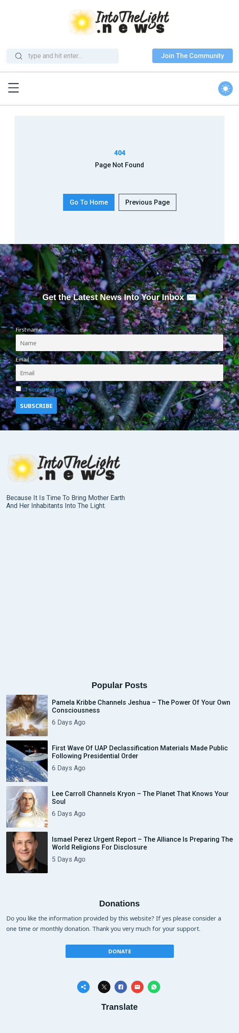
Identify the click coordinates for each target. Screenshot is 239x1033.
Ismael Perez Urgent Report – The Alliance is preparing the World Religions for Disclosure (142, 843)
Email (22, 359)
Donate (119, 951)
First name (29, 329)
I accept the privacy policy (57, 389)
